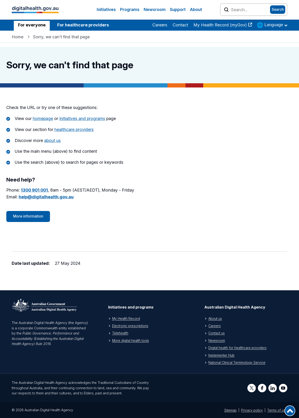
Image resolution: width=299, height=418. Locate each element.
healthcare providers (74, 129)
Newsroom (155, 9)
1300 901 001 (34, 190)
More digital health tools (130, 340)
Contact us (216, 333)
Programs (129, 9)
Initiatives (106, 9)
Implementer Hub (221, 355)
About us (215, 318)
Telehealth (120, 333)
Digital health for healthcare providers (237, 348)
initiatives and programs (82, 118)
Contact (180, 24)
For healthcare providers (83, 24)
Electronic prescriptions (130, 326)
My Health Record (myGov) (220, 24)
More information (28, 216)
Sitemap (230, 410)
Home (17, 36)
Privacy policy (252, 410)
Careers (159, 24)
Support (178, 9)
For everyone (32, 24)
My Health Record (126, 318)
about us (52, 140)
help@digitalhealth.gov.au (46, 196)
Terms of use (277, 410)
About (196, 9)
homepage (43, 118)
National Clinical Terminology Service (236, 362)
